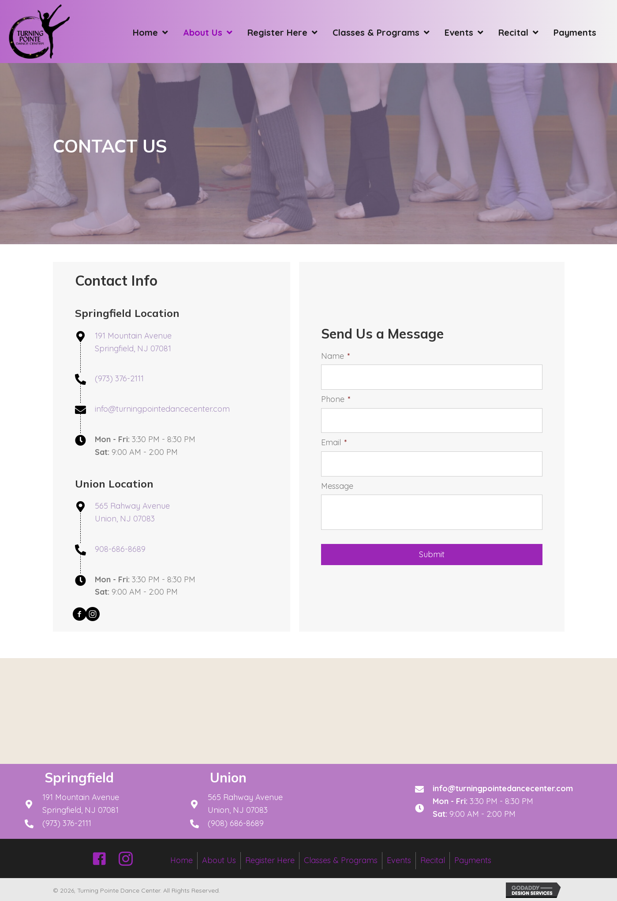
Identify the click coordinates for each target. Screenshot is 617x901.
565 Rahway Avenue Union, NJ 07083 (245, 803)
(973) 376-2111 (119, 378)
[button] (79, 614)
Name (335, 359)
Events (399, 860)
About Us (219, 860)
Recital (432, 860)
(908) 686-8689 (236, 823)
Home (181, 860)
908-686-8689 (120, 549)
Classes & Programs (341, 860)
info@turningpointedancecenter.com (162, 409)
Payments (472, 860)
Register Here (270, 860)
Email (334, 441)
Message (337, 482)
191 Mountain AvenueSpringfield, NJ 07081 (80, 803)
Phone (336, 400)
